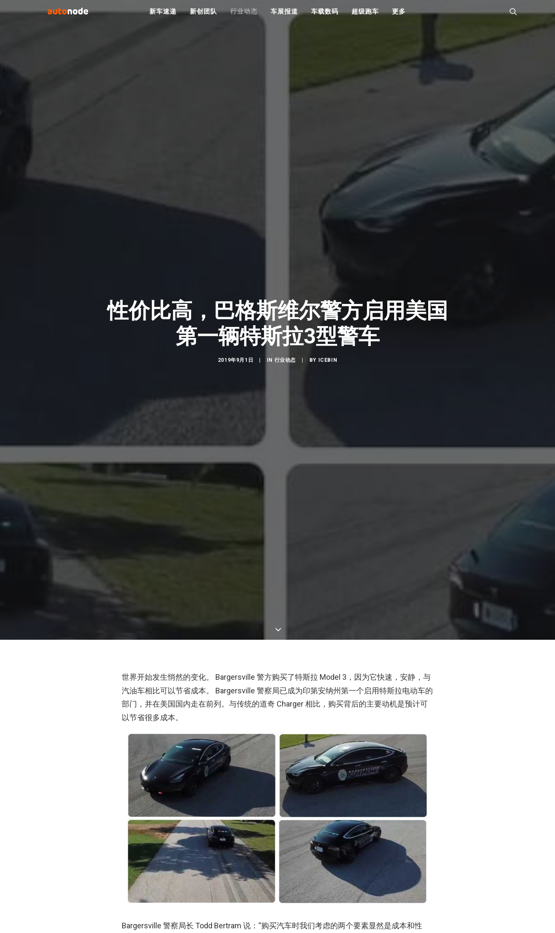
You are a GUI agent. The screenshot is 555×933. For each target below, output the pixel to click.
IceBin (328, 396)
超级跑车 (365, 17)
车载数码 (324, 17)
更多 (399, 17)
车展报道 (284, 17)
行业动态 (243, 17)
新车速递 (162, 17)
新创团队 (203, 17)
